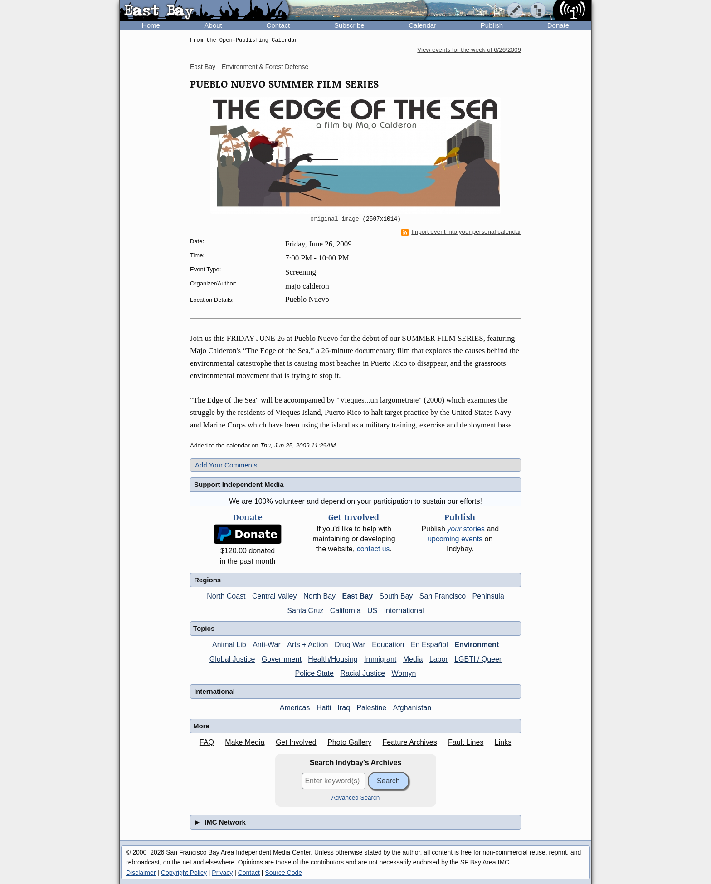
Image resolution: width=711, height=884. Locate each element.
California (345, 610)
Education (388, 644)
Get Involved (296, 742)
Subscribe (349, 25)
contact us (373, 549)
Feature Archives (410, 742)
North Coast (226, 596)
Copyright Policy (184, 872)
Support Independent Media (239, 484)
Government (282, 659)
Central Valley (274, 596)
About (213, 25)
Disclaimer (141, 872)
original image (334, 219)
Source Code (283, 872)
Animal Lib (229, 644)
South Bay (396, 596)
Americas (295, 708)
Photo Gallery (349, 742)
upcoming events (455, 539)
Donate (558, 25)
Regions (207, 580)
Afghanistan (412, 708)
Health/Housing (332, 659)
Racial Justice (362, 673)
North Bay (319, 596)
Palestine (371, 708)
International (404, 610)
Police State (314, 673)
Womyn (404, 673)
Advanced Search (355, 797)
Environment (476, 644)
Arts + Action (307, 644)
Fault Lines (465, 742)
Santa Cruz (305, 610)
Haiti (324, 708)
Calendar (422, 25)
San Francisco (442, 596)
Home (151, 25)
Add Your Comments (226, 465)
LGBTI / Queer (478, 659)
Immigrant (380, 659)
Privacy (222, 872)
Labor (438, 659)
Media (413, 659)
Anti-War (267, 644)
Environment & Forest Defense (265, 66)
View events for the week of (469, 49)
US (372, 610)
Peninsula (488, 596)
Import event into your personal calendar (461, 232)
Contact (278, 25)
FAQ (207, 742)
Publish (492, 25)
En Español (429, 644)
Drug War (350, 644)
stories (466, 529)
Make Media (244, 742)
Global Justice (232, 659)
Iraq (343, 708)
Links (503, 742)
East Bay (202, 66)
